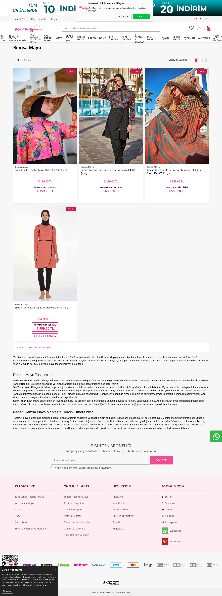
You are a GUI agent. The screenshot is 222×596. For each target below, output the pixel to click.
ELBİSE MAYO (176, 38)
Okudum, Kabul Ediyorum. (81, 467)
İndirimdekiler (121, 509)
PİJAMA (165, 38)
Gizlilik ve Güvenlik (74, 528)
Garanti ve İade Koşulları (77, 522)
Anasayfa (118, 496)
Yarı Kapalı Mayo (24, 503)
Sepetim (117, 522)
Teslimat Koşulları (74, 503)
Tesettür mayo (21, 418)
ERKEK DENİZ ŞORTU (69, 38)
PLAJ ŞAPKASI (113, 38)
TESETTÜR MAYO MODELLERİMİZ (17, 38)
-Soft (93, 592)
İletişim (54, 19)
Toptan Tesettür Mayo (76, 496)
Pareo (18, 509)
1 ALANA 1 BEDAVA (139, 38)
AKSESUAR (204, 38)
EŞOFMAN (189, 38)
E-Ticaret (101, 592)
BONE (102, 38)
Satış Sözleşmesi (73, 515)
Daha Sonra (123, 16)
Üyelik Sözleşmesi (73, 509)
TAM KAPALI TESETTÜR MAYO (35, 38)
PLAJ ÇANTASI (126, 38)
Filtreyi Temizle (24, 60)
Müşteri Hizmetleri (38, 19)
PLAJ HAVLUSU (152, 38)
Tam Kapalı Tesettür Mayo (29, 496)
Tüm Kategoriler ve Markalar (31, 528)
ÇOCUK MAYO (81, 38)
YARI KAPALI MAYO (48, 38)
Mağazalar (118, 528)
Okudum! (7, 591)
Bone (18, 515)
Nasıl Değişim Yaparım (76, 535)
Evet (141, 16)
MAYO (59, 38)
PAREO (92, 38)
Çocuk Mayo (21, 522)
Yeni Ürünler (21, 19)
